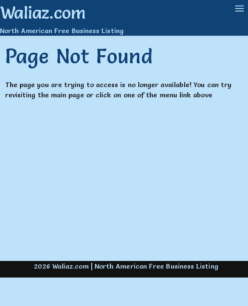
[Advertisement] (124, 187)
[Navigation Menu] (239, 8)
